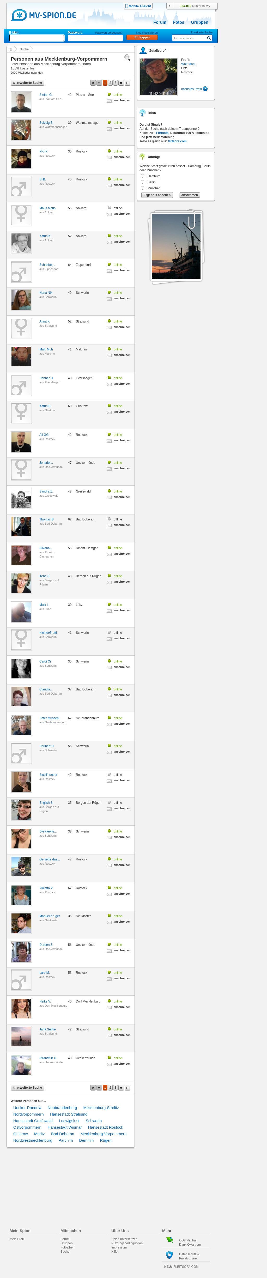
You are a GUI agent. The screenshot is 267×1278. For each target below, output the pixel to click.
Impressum (119, 1247)
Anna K (44, 321)
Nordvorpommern (28, 1114)
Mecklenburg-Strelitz (101, 1107)
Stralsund (51, 325)
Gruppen (199, 22)
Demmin (86, 1140)
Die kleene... (48, 831)
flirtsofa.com (177, 141)
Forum (159, 22)
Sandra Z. (46, 491)
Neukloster (52, 920)
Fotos (178, 22)
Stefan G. (46, 95)
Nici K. (43, 151)
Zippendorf (52, 269)
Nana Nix (45, 293)
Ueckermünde (54, 466)
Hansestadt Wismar (65, 1127)
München (154, 188)
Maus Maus (47, 208)
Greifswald (51, 495)
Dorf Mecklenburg (56, 1005)
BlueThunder (48, 775)
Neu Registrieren (147, 32)
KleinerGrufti (48, 633)
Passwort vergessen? (109, 32)
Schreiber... (47, 265)
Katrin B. (45, 406)
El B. (42, 179)
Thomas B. (46, 519)
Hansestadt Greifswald (33, 1120)
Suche (24, 49)
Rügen (106, 1140)
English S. (46, 803)
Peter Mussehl (49, 718)
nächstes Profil (191, 89)
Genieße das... (49, 859)
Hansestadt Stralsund (68, 1114)
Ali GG (43, 435)
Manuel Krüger (49, 916)
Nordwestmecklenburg (32, 1140)
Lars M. (44, 973)
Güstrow (50, 410)
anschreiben (122, 100)
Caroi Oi (45, 661)
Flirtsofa (162, 133)
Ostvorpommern (27, 1127)
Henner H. (46, 378)
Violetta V (46, 888)
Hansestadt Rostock (105, 1127)
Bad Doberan (53, 523)
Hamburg (154, 176)
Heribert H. (46, 746)
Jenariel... (46, 463)
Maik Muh (46, 349)
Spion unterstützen (124, 1239)
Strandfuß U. (48, 1058)
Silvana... (45, 548)
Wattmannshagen (56, 126)
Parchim (65, 1140)
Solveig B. (46, 123)
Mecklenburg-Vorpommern (104, 1134)
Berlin (152, 182)
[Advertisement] (244, 149)
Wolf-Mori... (189, 64)
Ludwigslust (69, 1120)
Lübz (48, 609)
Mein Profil (17, 1239)
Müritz (39, 1134)
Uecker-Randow (27, 1107)
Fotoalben (67, 1247)
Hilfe (114, 1251)
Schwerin (51, 296)
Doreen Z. (46, 945)
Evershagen (52, 382)
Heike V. (45, 1001)
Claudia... (46, 689)
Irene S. (44, 576)
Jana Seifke (47, 1029)
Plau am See (53, 99)
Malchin (50, 353)
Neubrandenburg (55, 722)
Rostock (50, 155)
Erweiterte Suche (202, 32)
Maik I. (43, 605)
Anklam (49, 212)
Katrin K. (45, 236)
